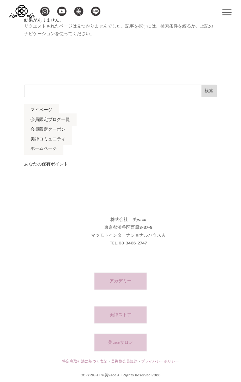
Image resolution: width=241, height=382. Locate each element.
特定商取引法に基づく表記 (84, 361)
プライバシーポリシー (160, 361)
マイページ (41, 110)
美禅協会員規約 (124, 361)
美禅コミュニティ (48, 139)
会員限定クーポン (48, 129)
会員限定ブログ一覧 (50, 119)
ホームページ (43, 148)
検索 (209, 90)
